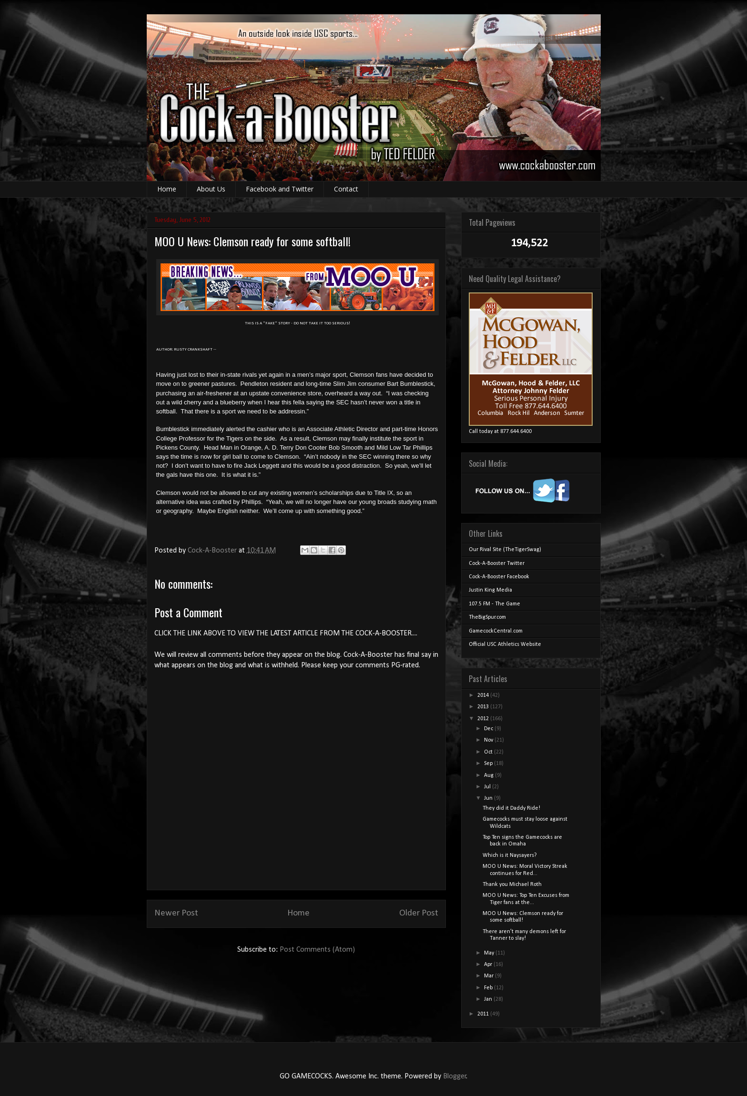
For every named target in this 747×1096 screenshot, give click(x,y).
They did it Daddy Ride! (511, 808)
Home (166, 188)
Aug (489, 775)
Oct (489, 752)
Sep (489, 763)
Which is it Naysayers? (509, 855)
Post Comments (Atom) (317, 950)
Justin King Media (490, 590)
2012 (483, 719)
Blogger (454, 1076)
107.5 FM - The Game (494, 604)
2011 (483, 1014)
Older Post (418, 913)
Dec (489, 729)
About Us (211, 188)
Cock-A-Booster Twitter (497, 563)
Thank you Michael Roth (512, 884)
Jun (489, 798)
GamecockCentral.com (496, 631)
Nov (489, 740)
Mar (489, 976)
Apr (489, 964)
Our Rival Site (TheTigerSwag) (505, 550)
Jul (488, 787)
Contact (346, 188)
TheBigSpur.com (487, 617)
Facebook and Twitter (279, 188)
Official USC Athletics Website (505, 644)
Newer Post (176, 913)
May (489, 953)
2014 (483, 695)
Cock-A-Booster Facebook (499, 577)
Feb (489, 988)
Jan (489, 999)
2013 (483, 707)
